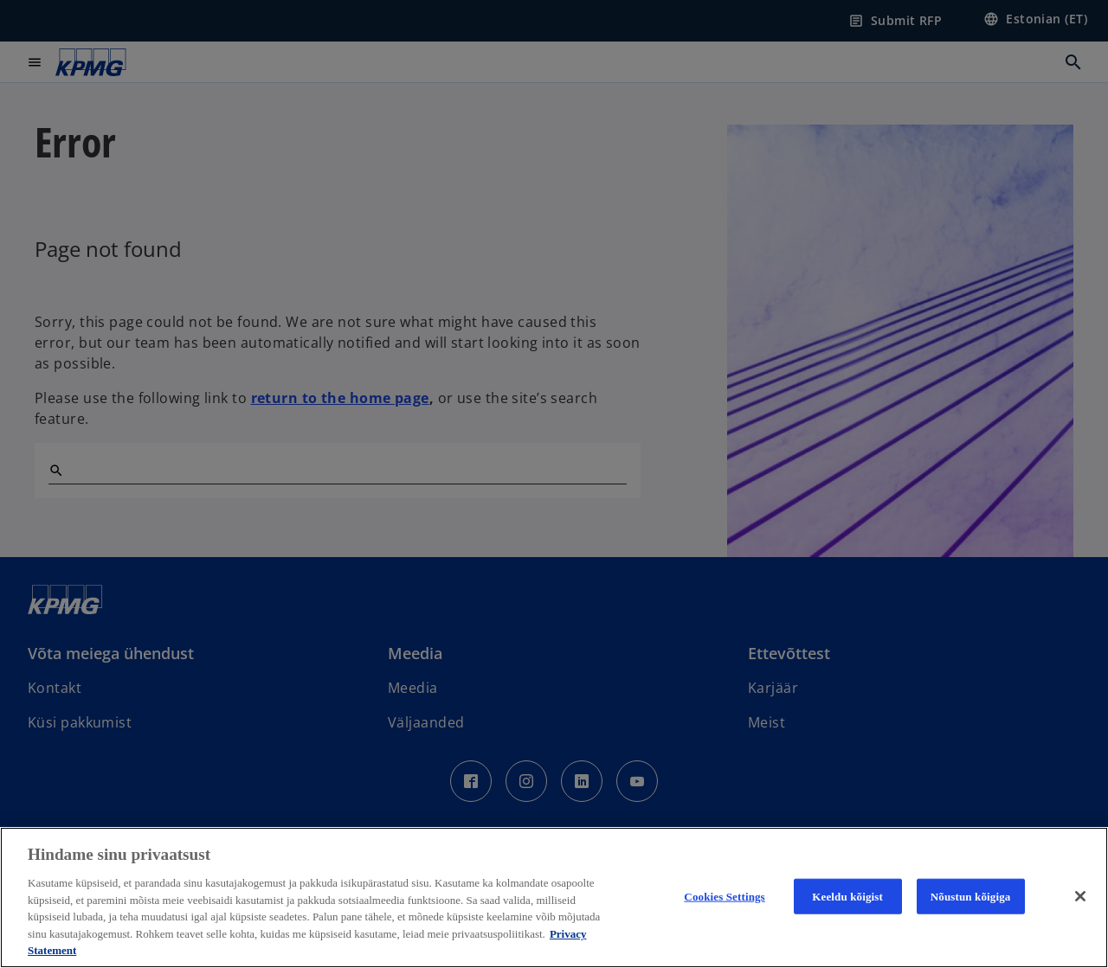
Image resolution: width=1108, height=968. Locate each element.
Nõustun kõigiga (971, 895)
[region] (554, 897)
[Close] (1080, 896)
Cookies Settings (724, 895)
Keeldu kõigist (847, 895)
